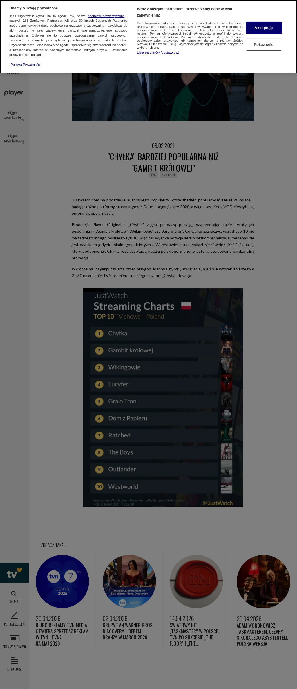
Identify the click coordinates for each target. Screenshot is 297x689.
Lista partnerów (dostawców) (158, 52)
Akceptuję (263, 28)
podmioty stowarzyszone (106, 16)
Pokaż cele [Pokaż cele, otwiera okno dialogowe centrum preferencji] (264, 44)
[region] (148, 36)
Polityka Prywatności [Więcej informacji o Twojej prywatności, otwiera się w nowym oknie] (26, 64)
